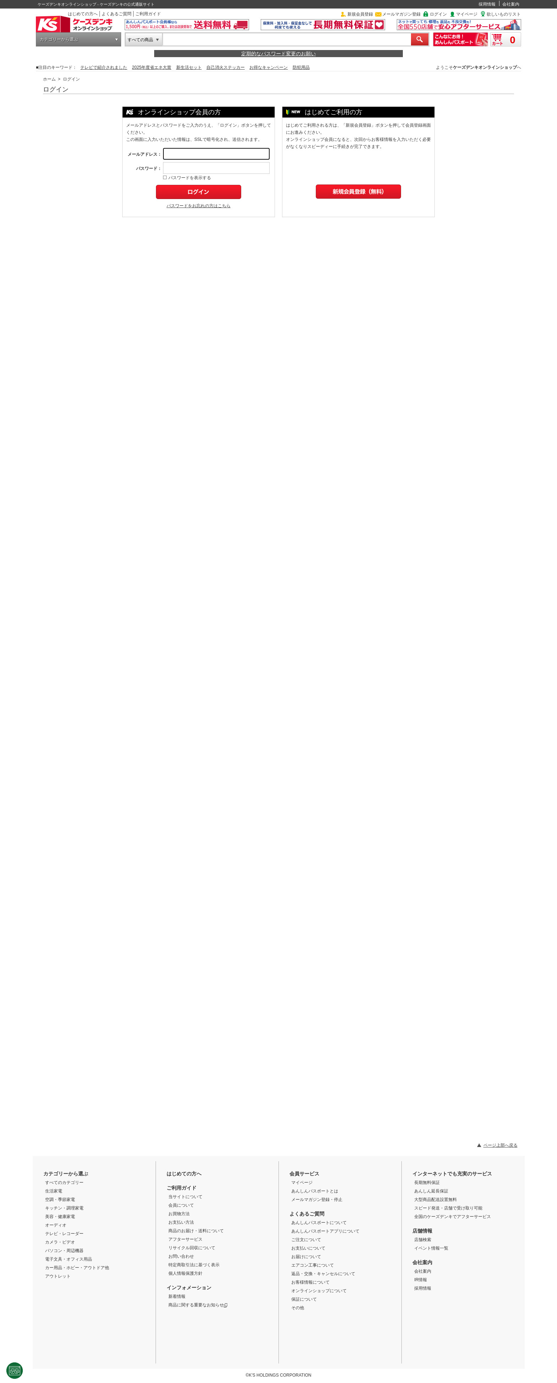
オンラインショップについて (319, 1290)
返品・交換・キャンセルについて (323, 1273)
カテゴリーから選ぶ (59, 39)
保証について (304, 1299)
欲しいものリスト (504, 14)
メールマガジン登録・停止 (316, 1199)
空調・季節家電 (60, 1199)
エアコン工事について (312, 1265)
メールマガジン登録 (401, 14)
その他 (297, 1307)
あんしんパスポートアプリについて (325, 1231)
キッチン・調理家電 (64, 1208)
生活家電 (53, 1191)
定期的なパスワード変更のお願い (278, 53)
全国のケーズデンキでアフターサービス (452, 1216)
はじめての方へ (83, 13)
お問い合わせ (181, 1256)
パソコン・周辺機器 (64, 1250)
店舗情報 (422, 1231)
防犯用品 (301, 67)
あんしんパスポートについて (319, 1222)
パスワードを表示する (187, 177)
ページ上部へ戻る (500, 1145)
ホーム (49, 79)
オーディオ (55, 1225)
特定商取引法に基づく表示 (194, 1264)
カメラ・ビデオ (60, 1242)
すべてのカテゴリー (64, 1182)
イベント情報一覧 (431, 1248)
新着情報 (176, 1296)
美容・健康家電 (60, 1216)
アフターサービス (185, 1239)
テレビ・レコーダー (64, 1233)
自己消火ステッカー (225, 67)
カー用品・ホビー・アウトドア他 (77, 1267)
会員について (181, 1205)
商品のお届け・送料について (196, 1230)
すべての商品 (140, 39)
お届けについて (306, 1256)
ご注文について (306, 1239)
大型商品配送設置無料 (435, 1199)
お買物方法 (179, 1213)
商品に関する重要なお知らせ (198, 1304)
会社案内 (510, 4)
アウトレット (58, 1276)
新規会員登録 (360, 14)
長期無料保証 (427, 1182)
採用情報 (487, 4)
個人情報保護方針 (185, 1273)
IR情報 (420, 1279)
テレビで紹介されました (103, 67)
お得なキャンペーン (268, 67)
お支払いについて (308, 1248)
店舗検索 (422, 1239)
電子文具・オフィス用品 (68, 1259)
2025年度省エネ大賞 (152, 67)
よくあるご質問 (116, 13)
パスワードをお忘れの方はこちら (199, 205)
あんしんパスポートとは (314, 1191)
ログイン (438, 14)
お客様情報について (310, 1282)
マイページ (466, 14)
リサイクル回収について (191, 1247)
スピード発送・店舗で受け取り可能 (448, 1208)
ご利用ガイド (148, 13)
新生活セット (189, 67)
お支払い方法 (181, 1222)
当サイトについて (185, 1196)
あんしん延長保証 (431, 1191)
